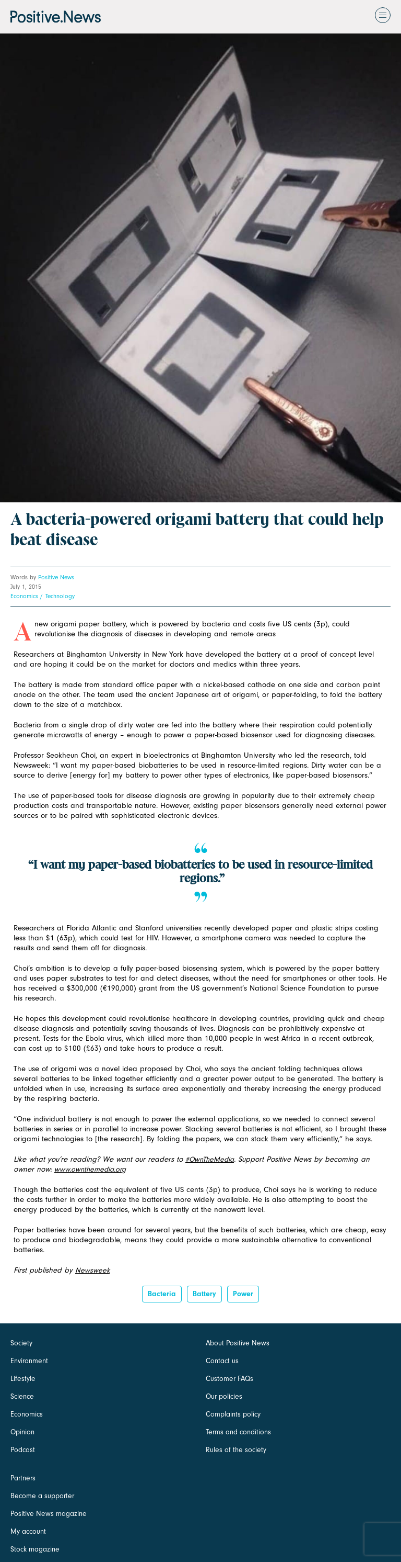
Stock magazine (35, 1549)
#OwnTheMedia (209, 1159)
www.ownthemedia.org (90, 1169)
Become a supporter (42, 1495)
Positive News (56, 577)
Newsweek (92, 1270)
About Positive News (237, 1343)
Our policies (224, 1396)
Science (22, 1396)
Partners (23, 1478)
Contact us (222, 1360)
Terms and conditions (238, 1432)
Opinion (22, 1432)
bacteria (162, 1293)
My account (28, 1531)
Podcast (22, 1449)
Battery (204, 1293)
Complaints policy (233, 1414)
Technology (60, 596)
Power (243, 1293)
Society (21, 1343)
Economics (24, 596)
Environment (29, 1360)
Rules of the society (236, 1449)
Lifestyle (23, 1378)
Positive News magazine (48, 1513)
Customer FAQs (229, 1378)
